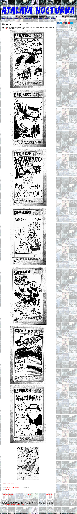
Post (3, 483)
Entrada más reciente (7, 494)
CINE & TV (41, 18)
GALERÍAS (47, 18)
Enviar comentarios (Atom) (12, 497)
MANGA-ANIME (28, 18)
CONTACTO (9, 18)
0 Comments (17, 487)
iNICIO (3, 18)
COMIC (21, 18)
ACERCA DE (16, 18)
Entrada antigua (50, 494)
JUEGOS (53, 18)
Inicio (29, 494)
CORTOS (35, 18)
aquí (7, 28)
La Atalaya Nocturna (9, 483)
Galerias (7, 489)
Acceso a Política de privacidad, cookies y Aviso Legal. (14, 504)
